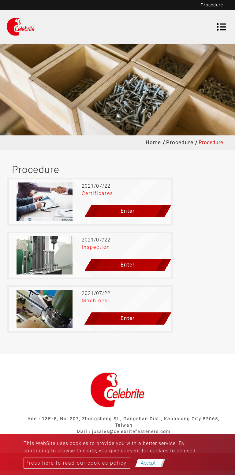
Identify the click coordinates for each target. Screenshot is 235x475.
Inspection (96, 247)
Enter (128, 211)
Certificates (97, 193)
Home (153, 142)
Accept (148, 463)
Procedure (179, 142)
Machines (95, 301)
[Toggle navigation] (221, 27)
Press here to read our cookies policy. (76, 463)
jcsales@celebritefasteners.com (131, 431)
